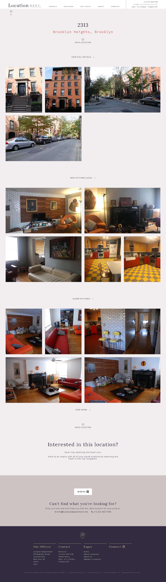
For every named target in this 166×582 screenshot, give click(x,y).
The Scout (85, 6)
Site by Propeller (111, 572)
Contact (115, 6)
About (101, 6)
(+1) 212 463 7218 (151, 2)
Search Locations (91, 554)
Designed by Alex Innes (131, 572)
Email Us (62, 552)
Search (53, 6)
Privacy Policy (94, 572)
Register (69, 6)
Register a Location (92, 559)
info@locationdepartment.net (145, 4)
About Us (88, 557)
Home (86, 552)
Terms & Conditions (76, 572)
